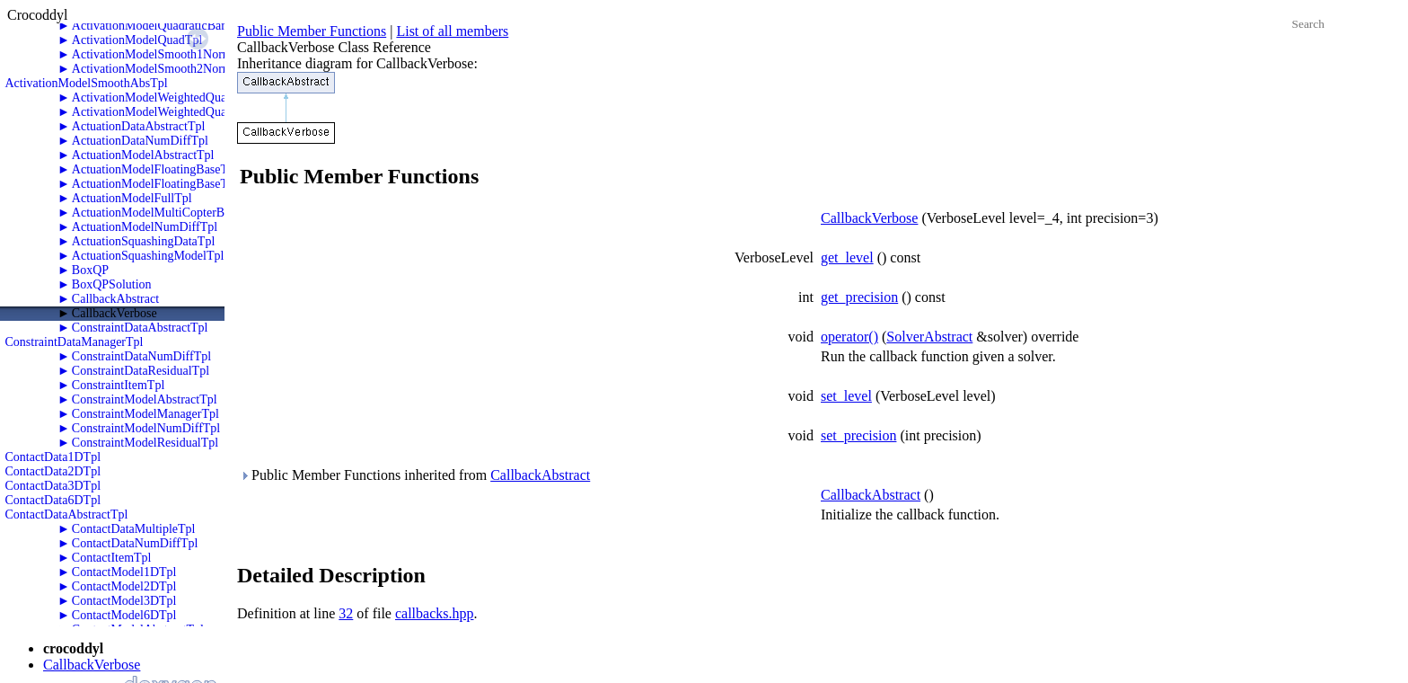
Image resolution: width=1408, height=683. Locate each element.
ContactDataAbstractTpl (66, 514)
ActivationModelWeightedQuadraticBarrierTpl (190, 97)
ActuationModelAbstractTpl (143, 155)
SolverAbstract (929, 336)
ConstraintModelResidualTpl (145, 442)
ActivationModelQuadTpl (137, 40)
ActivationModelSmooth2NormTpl (161, 68)
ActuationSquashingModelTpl (148, 255)
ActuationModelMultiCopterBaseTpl (165, 212)
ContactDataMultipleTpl (134, 529)
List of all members (452, 31)
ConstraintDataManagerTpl (74, 342)
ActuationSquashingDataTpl (143, 241)
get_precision (859, 297)
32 (346, 613)
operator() (849, 336)
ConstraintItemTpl (118, 385)
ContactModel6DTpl (124, 615)
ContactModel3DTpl (124, 601)
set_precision (858, 435)
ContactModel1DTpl (124, 572)
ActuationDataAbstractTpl (139, 126)
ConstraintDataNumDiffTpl (141, 356)
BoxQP (90, 270)
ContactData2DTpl (53, 471)
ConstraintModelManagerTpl (145, 414)
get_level (847, 257)
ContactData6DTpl (53, 500)
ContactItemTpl (112, 557)
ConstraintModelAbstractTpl (144, 399)
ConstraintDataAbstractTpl (140, 327)
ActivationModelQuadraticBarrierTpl (166, 25)
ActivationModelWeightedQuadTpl (161, 112)
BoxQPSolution (112, 284)
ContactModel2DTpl (124, 586)
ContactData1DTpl (53, 457)
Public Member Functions (311, 31)
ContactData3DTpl (53, 485)
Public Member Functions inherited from (415, 475)
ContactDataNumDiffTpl (135, 543)
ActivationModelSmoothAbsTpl (86, 83)
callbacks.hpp (434, 613)
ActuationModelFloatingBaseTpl (155, 184)
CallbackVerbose (114, 313)
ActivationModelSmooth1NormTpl (161, 54)
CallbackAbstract (115, 299)
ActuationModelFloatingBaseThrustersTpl (179, 169)
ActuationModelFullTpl (132, 198)
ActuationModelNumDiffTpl (144, 227)
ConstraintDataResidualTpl (140, 370)
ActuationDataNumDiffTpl (140, 140)
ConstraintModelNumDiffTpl (146, 428)
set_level (846, 396)
